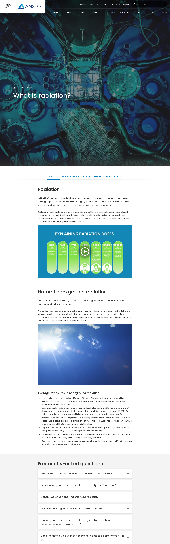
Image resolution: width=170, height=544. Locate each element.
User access (101, 4)
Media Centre (114, 4)
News (154, 12)
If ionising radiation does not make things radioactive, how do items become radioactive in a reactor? (81, 522)
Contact (126, 4)
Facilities (81, 12)
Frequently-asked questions (107, 176)
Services (109, 12)
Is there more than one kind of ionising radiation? (70, 497)
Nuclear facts (31, 88)
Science (68, 12)
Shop (91, 4)
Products (95, 12)
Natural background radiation (76, 176)
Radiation (53, 176)
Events (164, 12)
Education (141, 12)
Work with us (124, 12)
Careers (83, 4)
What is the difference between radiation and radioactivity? (76, 473)
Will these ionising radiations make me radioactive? (71, 508)
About (55, 12)
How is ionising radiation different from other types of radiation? (79, 485)
